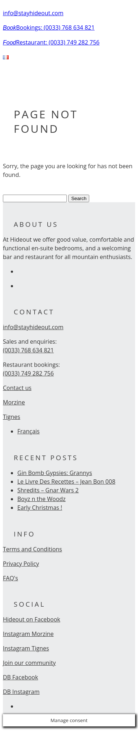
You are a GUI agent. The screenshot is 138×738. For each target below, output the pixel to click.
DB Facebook (20, 677)
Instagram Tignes (26, 648)
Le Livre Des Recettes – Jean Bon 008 (66, 481)
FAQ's (10, 578)
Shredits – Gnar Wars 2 (48, 490)
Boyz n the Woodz (41, 499)
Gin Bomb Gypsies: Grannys (54, 473)
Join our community (29, 663)
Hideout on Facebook (31, 619)
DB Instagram (21, 692)
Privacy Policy (21, 564)
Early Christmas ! (39, 508)
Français (28, 431)
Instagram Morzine (28, 634)
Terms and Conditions (32, 549)
